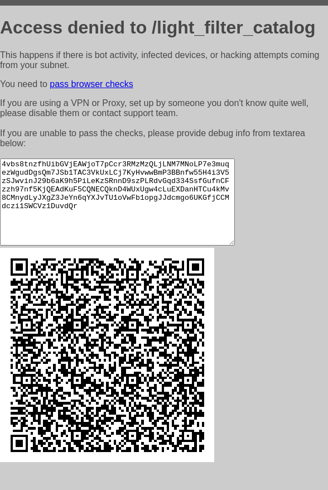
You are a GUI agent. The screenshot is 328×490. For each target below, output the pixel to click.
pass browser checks (91, 84)
